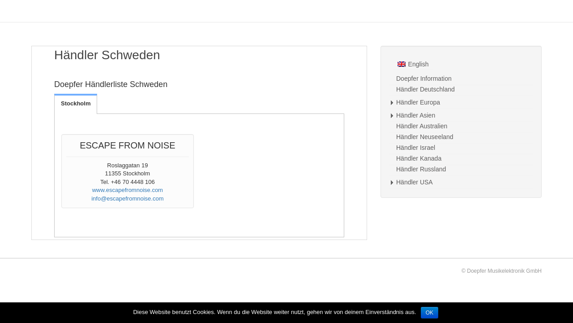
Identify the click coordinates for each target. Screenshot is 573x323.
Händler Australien (421, 126)
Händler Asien (415, 115)
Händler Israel (415, 147)
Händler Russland (421, 169)
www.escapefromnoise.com (127, 190)
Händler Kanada (418, 158)
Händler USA (414, 182)
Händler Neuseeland (424, 136)
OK (429, 313)
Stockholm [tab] (75, 103)
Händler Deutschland (425, 89)
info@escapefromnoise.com (127, 198)
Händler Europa (418, 102)
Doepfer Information (424, 78)
